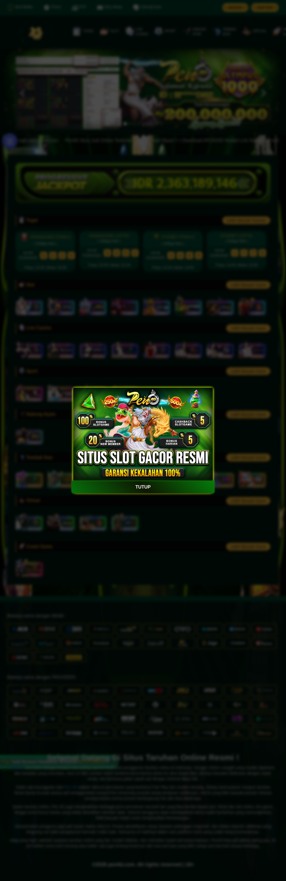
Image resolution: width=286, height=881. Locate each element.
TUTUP (143, 487)
